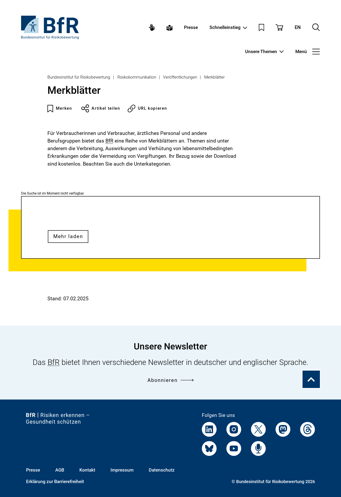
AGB (59, 470)
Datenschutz (162, 470)
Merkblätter (214, 77)
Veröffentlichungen (180, 77)
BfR (109, 141)
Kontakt (87, 470)
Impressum (122, 470)
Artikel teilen (100, 108)
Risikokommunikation (136, 77)
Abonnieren (170, 380)
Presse (191, 27)
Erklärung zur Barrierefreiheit (55, 481)
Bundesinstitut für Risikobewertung (78, 77)
